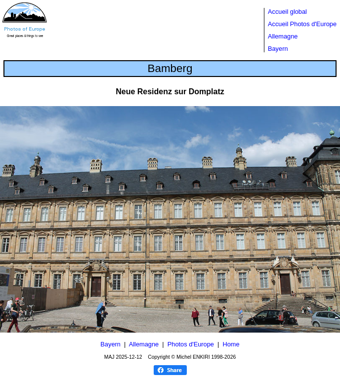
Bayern (278, 48)
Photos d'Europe (191, 344)
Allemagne (283, 36)
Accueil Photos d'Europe (302, 24)
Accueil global (287, 11)
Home (231, 344)
